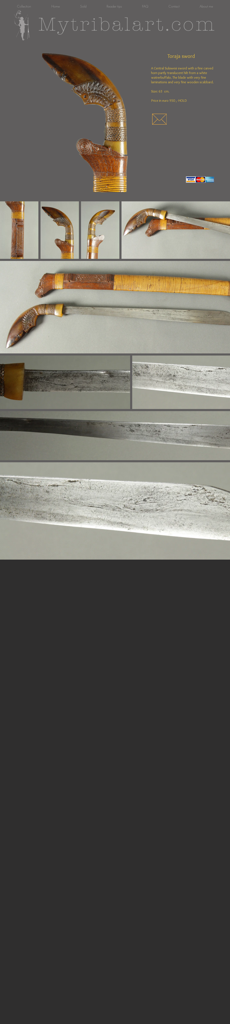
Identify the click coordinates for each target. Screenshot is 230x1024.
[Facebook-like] (159, 179)
